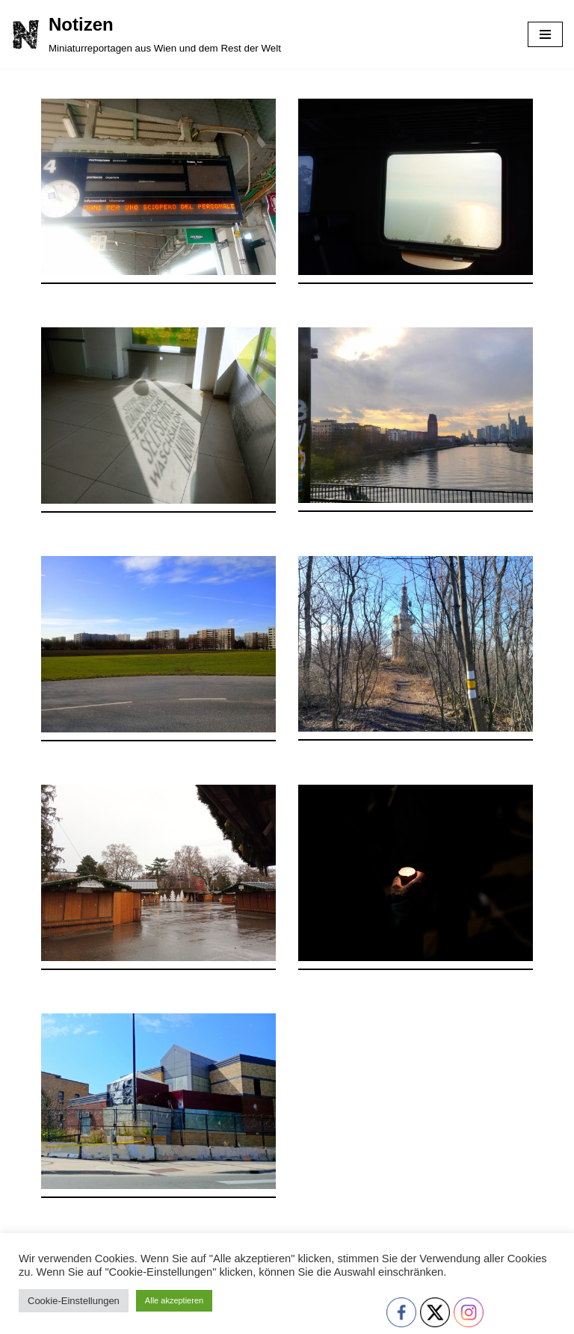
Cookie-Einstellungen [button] (74, 1300)
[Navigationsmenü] (545, 34)
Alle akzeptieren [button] (174, 1300)
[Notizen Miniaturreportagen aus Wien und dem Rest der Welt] (146, 34)
